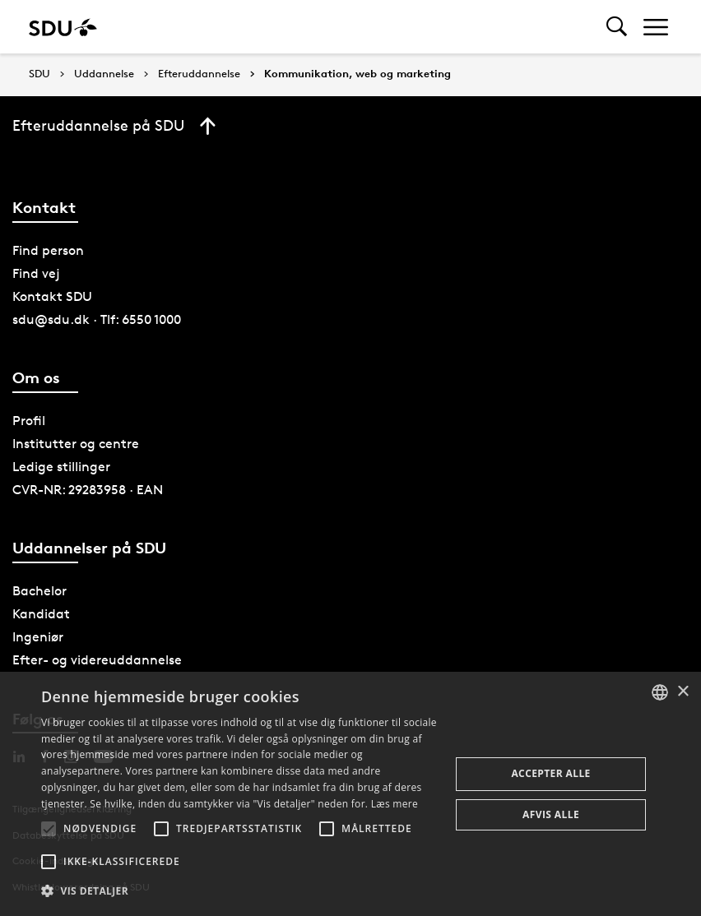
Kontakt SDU (52, 296)
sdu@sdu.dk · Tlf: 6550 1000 (96, 319)
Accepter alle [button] (550, 773)
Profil (28, 420)
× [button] (682, 692)
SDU (39, 73)
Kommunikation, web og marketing (357, 74)
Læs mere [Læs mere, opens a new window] (394, 804)
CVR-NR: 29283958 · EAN (87, 489)
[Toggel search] (616, 26)
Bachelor (39, 591)
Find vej (36, 273)
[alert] (350, 794)
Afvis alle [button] (550, 814)
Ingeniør (37, 637)
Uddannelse (104, 74)
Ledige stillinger (61, 466)
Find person (48, 250)
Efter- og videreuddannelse (97, 660)
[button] (48, 828)
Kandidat (41, 614)
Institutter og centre (75, 443)
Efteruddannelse (199, 74)
